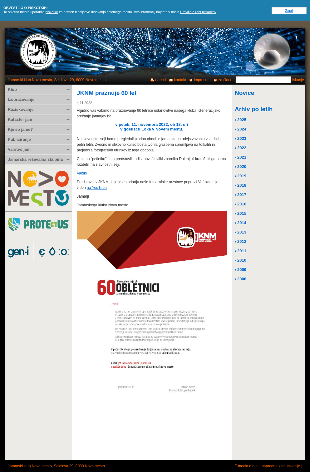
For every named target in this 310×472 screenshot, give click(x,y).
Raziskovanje (20, 109)
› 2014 (240, 222)
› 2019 (240, 176)
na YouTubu (97, 187)
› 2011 (240, 250)
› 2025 (240, 119)
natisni (160, 80)
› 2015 (240, 213)
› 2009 (240, 269)
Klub (12, 89)
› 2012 (240, 241)
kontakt (180, 80)
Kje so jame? (20, 129)
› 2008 (240, 279)
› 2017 (240, 194)
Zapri (289, 10)
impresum (202, 80)
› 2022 (240, 147)
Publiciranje (19, 139)
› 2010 (240, 260)
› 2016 (240, 204)
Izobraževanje (21, 99)
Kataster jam (20, 119)
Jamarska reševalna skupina (35, 159)
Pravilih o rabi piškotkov (198, 12)
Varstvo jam (19, 149)
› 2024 (240, 129)
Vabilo (82, 173)
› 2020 (240, 166)
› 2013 (240, 232)
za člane (225, 80)
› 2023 (240, 138)
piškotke (52, 12)
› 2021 (240, 157)
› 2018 (240, 185)
